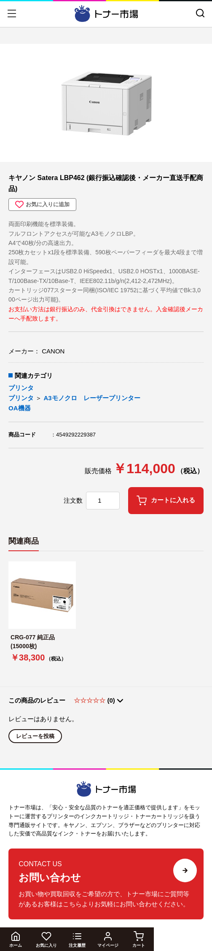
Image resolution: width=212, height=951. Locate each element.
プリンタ (21, 387)
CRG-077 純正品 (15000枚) (36, 641)
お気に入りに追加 (42, 204)
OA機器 (19, 408)
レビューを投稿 (35, 736)
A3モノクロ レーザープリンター (91, 397)
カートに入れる (166, 501)
